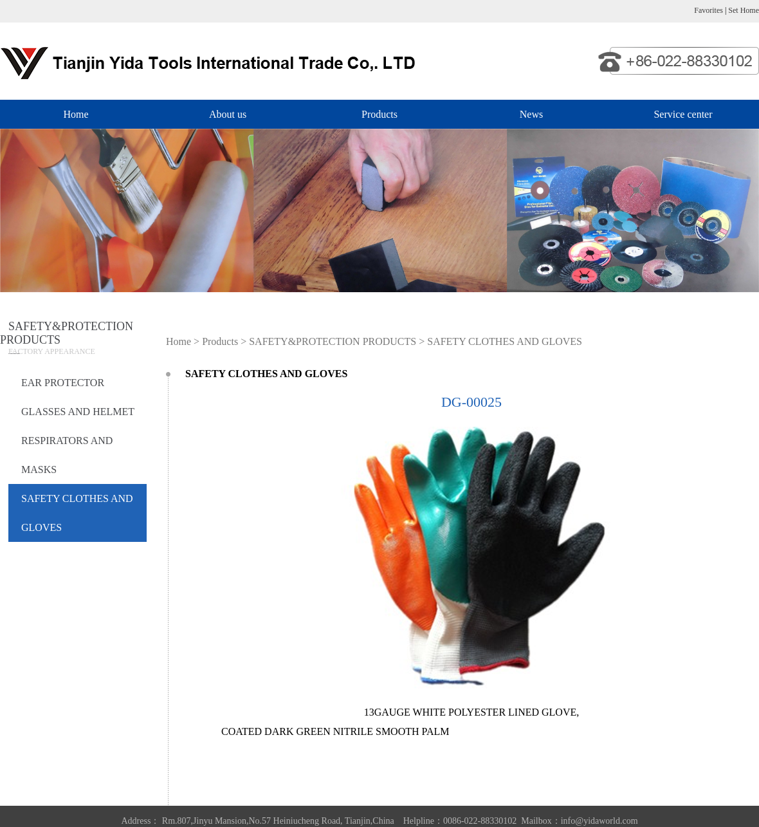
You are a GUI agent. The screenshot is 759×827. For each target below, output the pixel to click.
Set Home (743, 10)
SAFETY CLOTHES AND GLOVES (77, 513)
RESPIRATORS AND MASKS (67, 455)
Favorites (708, 10)
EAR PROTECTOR (62, 382)
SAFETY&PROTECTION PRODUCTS (332, 341)
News (531, 114)
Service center (683, 114)
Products (379, 114)
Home (75, 114)
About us (227, 114)
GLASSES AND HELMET (77, 411)
